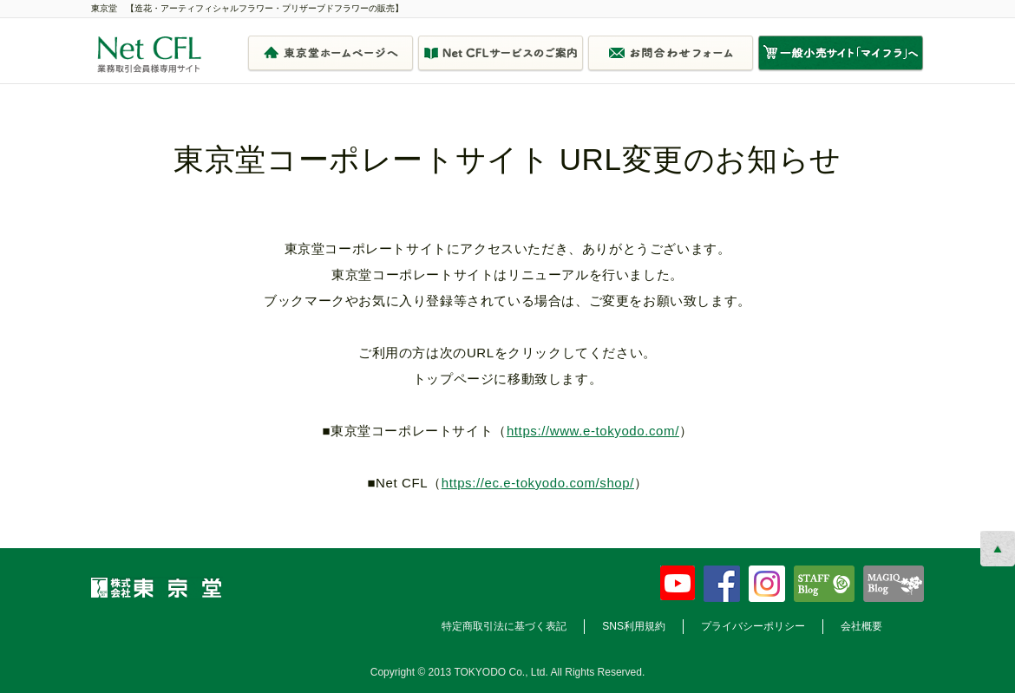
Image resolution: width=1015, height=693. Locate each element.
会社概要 (861, 626)
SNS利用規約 (633, 626)
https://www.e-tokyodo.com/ (593, 430)
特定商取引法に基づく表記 (504, 626)
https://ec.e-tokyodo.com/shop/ (538, 482)
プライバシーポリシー (753, 626)
